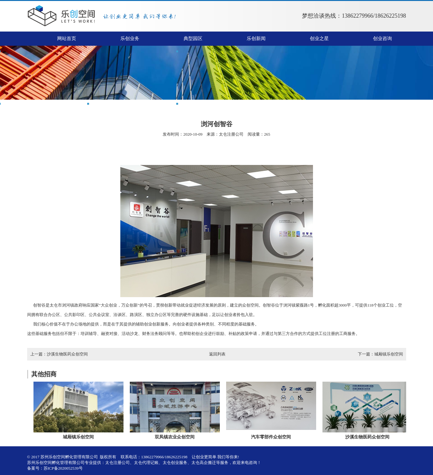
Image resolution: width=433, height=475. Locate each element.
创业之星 (319, 38)
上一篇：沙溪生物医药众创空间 (59, 354)
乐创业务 (129, 38)
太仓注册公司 (231, 134)
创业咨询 (382, 38)
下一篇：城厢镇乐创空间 (380, 354)
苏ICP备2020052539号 (63, 468)
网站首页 (66, 38)
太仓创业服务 (175, 462)
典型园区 (192, 38)
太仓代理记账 (146, 462)
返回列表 (217, 354)
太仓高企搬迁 (203, 462)
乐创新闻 (256, 38)
